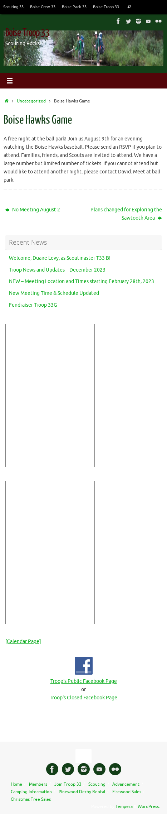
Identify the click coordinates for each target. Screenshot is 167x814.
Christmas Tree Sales (31, 799)
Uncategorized (31, 101)
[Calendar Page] (23, 641)
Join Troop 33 (68, 784)
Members (38, 784)
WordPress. (149, 806)
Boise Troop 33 (106, 6)
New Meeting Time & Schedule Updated (54, 293)
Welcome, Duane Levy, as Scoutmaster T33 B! (59, 258)
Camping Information (31, 792)
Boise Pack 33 (74, 6)
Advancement (125, 784)
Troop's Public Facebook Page (83, 681)
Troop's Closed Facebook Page (83, 698)
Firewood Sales (126, 792)
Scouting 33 (13, 6)
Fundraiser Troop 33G (33, 305)
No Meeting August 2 (32, 210)
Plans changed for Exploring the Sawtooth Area (126, 214)
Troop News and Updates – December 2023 (57, 270)
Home (16, 784)
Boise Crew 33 (42, 6)
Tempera (124, 806)
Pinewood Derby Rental (82, 792)
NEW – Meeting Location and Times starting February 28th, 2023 (81, 281)
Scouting (96, 784)
